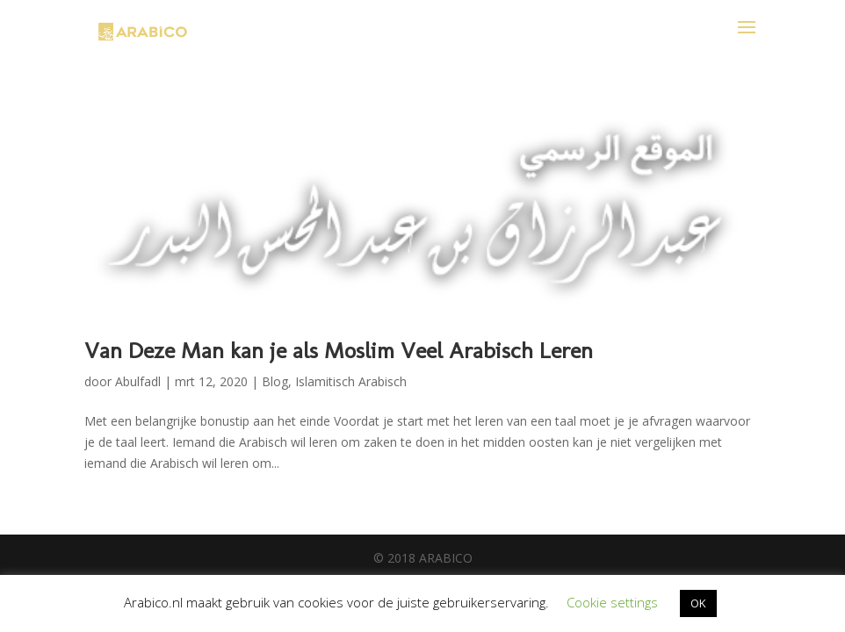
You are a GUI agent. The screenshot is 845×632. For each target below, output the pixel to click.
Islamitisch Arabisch (351, 381)
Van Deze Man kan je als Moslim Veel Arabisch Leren (338, 350)
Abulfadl (138, 381)
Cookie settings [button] (612, 602)
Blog (275, 381)
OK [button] (698, 603)
